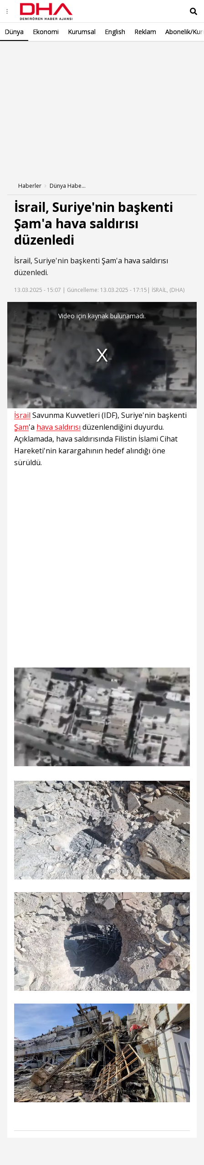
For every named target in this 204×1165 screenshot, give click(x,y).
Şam (109, 261)
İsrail (22, 261)
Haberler (29, 185)
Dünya (14, 31)
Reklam (145, 31)
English (115, 31)
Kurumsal (82, 31)
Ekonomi (46, 31)
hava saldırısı (146, 261)
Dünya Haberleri (68, 185)
